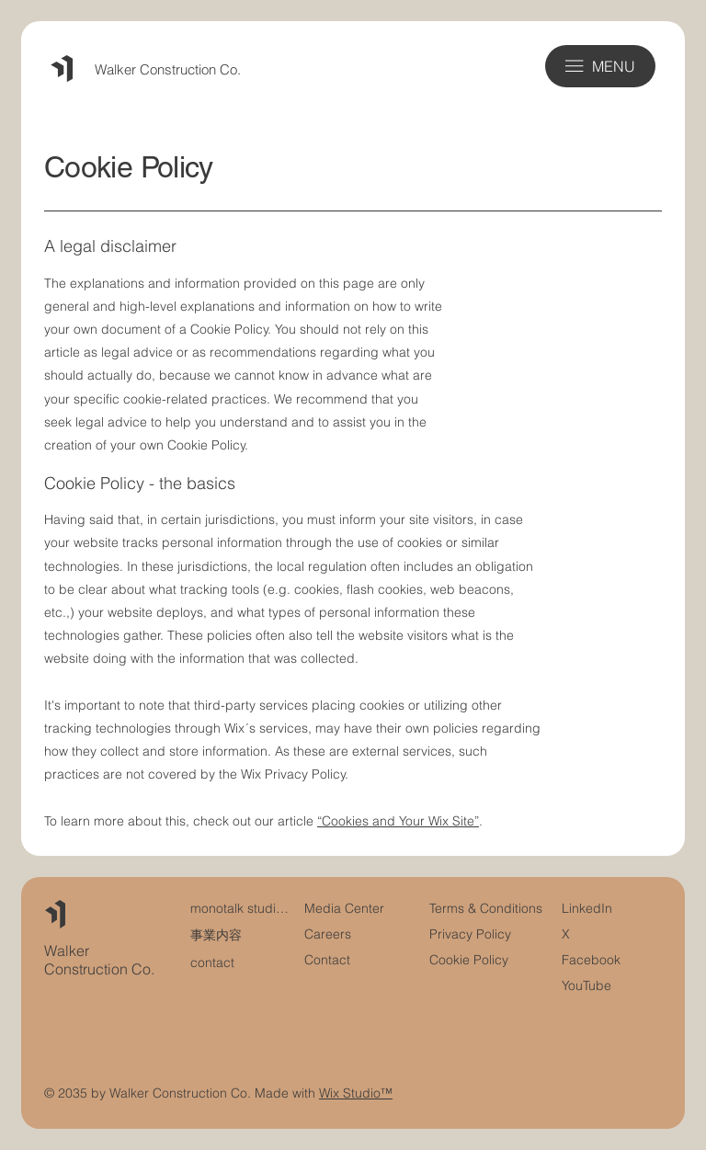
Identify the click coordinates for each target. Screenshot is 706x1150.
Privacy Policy (470, 934)
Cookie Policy (468, 959)
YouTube (586, 985)
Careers (327, 934)
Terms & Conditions (487, 908)
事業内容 (216, 935)
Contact (327, 959)
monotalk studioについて (240, 908)
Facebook (591, 959)
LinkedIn (587, 908)
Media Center (344, 908)
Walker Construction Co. (168, 69)
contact (212, 962)
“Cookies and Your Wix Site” (398, 821)
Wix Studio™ (356, 1093)
